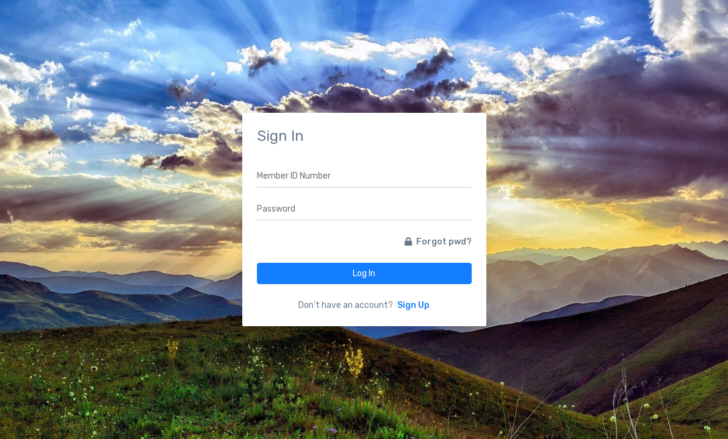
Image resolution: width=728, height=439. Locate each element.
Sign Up (413, 305)
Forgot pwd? (438, 242)
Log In (364, 273)
